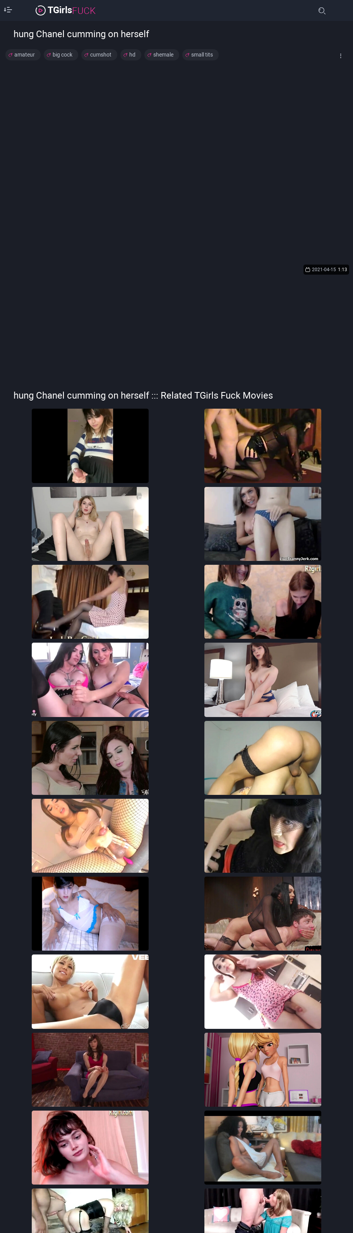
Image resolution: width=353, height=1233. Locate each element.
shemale (163, 55)
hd (132, 55)
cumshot (100, 55)
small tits (202, 55)
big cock (62, 55)
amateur (24, 55)
